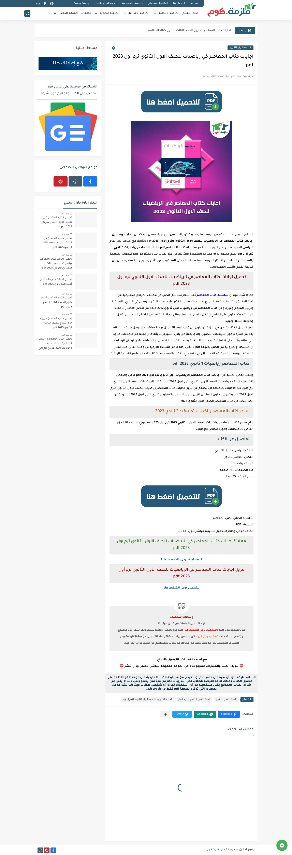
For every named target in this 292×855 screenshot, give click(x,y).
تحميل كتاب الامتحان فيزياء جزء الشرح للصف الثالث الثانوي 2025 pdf (56, 323)
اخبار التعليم (190, 13)
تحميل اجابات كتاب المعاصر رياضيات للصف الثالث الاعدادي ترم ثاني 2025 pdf (56, 264)
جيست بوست (81, 3)
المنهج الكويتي (68, 13)
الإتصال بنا (179, 3)
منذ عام (65, 213)
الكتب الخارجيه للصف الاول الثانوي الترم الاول (147, 699)
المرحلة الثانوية (109, 13)
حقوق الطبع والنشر (105, 3)
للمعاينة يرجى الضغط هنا (181, 560)
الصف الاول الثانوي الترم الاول (194, 699)
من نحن (194, 3)
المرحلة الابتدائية (169, 13)
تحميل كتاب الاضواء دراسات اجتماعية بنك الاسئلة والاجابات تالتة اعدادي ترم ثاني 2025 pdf (55, 344)
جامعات (86, 13)
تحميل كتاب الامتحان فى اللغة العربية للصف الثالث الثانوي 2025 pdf (57, 243)
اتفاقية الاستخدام (158, 3)
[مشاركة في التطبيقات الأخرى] (165, 714)
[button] (229, 714)
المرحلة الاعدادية (138, 13)
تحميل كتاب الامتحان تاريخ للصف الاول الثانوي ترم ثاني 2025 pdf (56, 222)
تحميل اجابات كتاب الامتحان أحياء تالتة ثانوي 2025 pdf (56, 282)
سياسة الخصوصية (132, 3)
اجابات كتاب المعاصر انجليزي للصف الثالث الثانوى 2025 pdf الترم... (188, 30)
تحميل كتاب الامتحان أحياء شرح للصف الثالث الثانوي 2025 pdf (56, 302)
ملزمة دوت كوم (216, 849)
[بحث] (27, 13)
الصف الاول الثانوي (240, 47)
